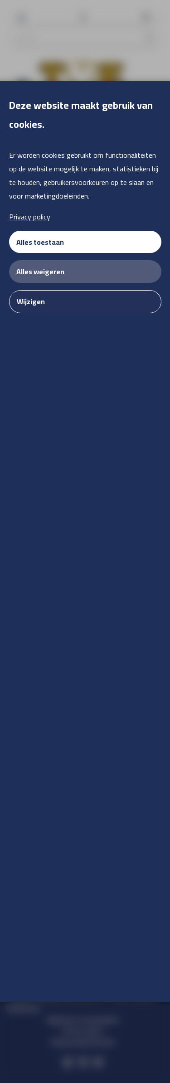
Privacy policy (29, 216)
